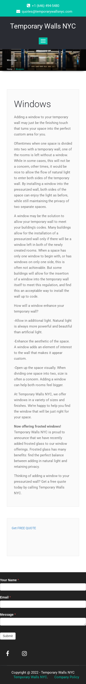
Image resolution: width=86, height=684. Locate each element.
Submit (8, 636)
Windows (32, 104)
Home (9, 69)
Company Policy (66, 677)
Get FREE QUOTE (24, 528)
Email (5, 597)
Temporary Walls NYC (30, 677)
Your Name (9, 580)
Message (8, 614)
